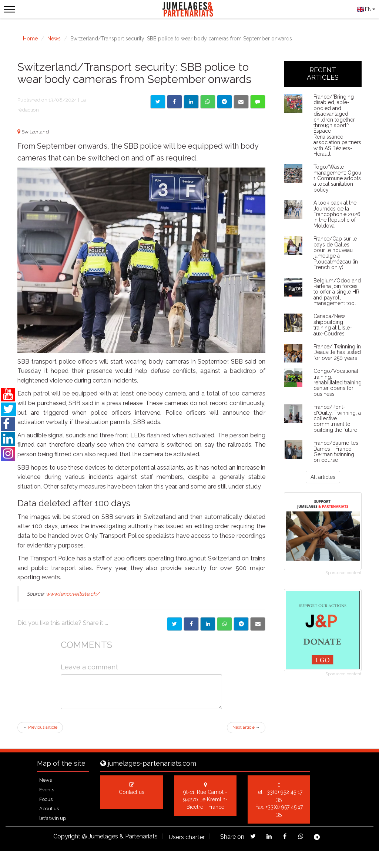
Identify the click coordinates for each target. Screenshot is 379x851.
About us (49, 808)
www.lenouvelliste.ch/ (72, 594)
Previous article (40, 727)
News (54, 39)
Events (46, 789)
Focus (46, 799)
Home (30, 39)
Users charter (187, 837)
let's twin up (52, 818)
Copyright (66, 836)
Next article (246, 727)
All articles (323, 477)
